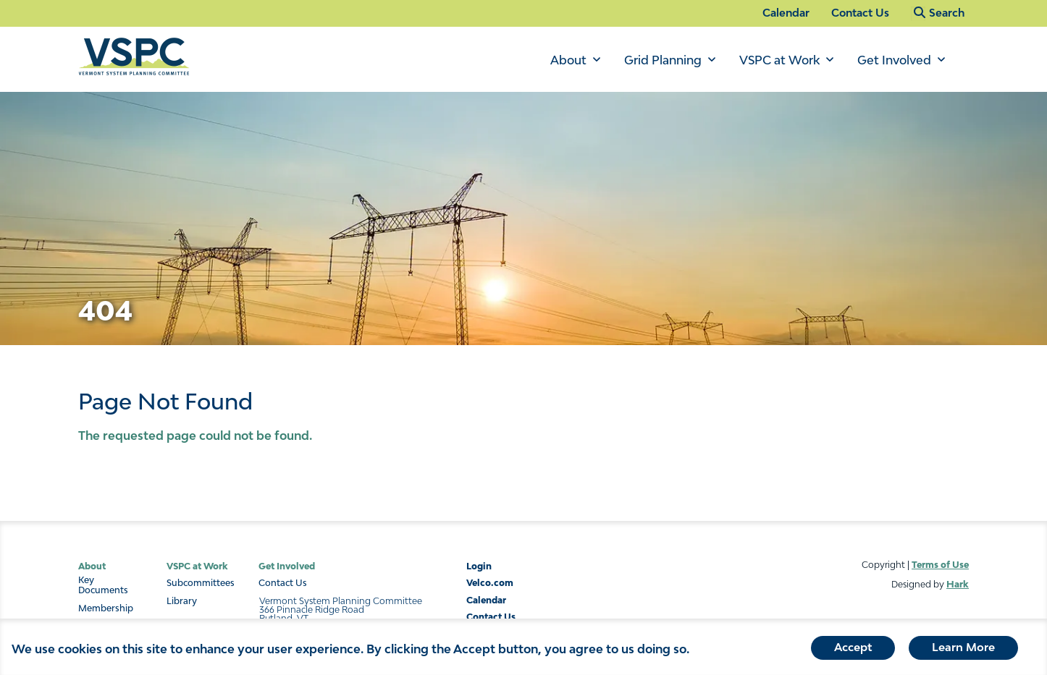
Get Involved (894, 60)
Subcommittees (201, 583)
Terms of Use (940, 564)
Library (182, 601)
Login (479, 566)
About (568, 60)
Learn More (963, 650)
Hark (957, 584)
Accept (853, 650)
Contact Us (860, 13)
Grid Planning (663, 60)
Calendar (786, 13)
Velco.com (489, 582)
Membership (105, 608)
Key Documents (103, 585)
